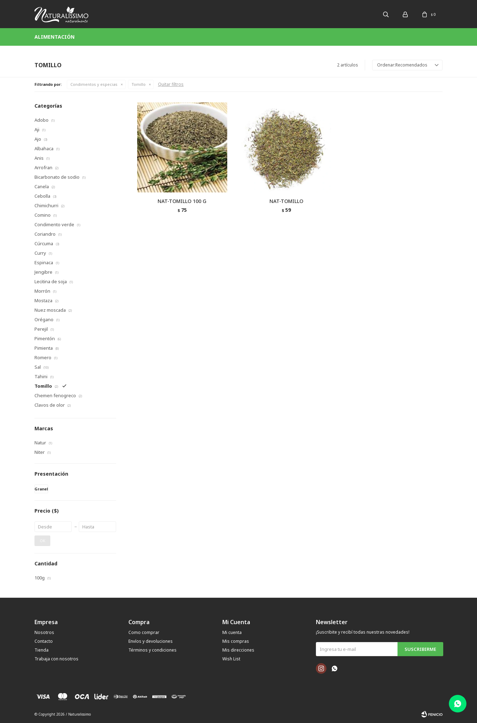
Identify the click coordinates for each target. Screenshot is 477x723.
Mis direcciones (238, 650)
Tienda (41, 650)
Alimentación (54, 36)
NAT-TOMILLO (286, 201)
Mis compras (235, 641)
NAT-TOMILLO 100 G (182, 201)
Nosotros (44, 632)
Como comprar (143, 632)
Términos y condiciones (152, 650)
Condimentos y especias (93, 84)
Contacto (43, 641)
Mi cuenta (232, 632)
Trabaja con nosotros (56, 659)
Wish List (231, 659)
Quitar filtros (171, 84)
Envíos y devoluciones (150, 641)
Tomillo (139, 84)
